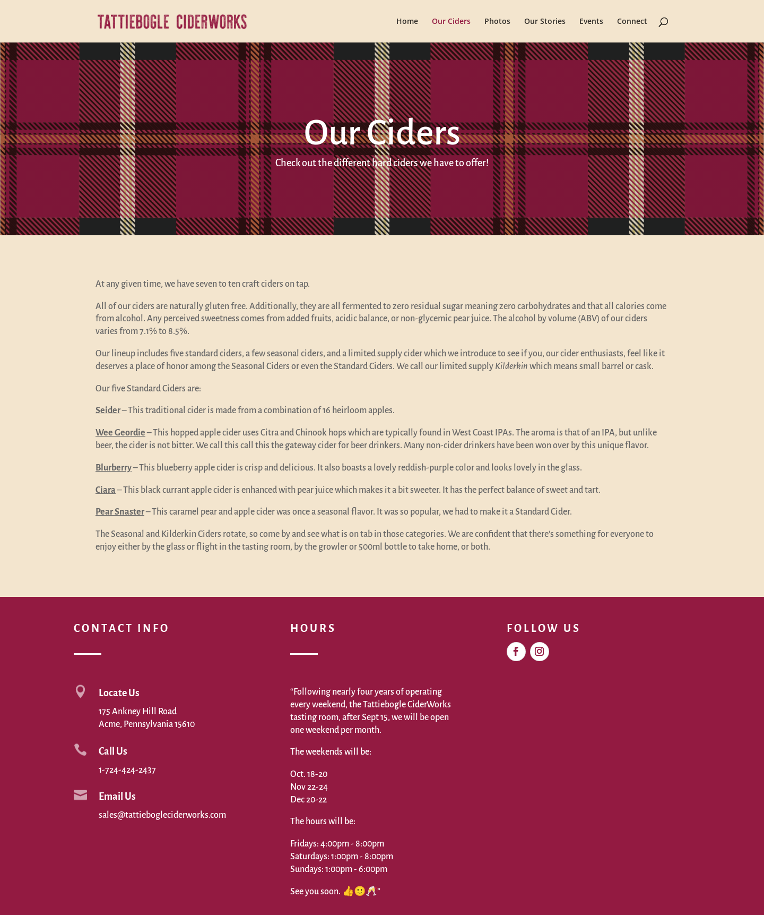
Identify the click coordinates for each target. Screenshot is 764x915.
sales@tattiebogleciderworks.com (162, 815)
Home (407, 22)
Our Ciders (451, 22)
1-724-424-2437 (127, 770)
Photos (497, 22)
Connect (632, 22)
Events (591, 22)
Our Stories (545, 22)
